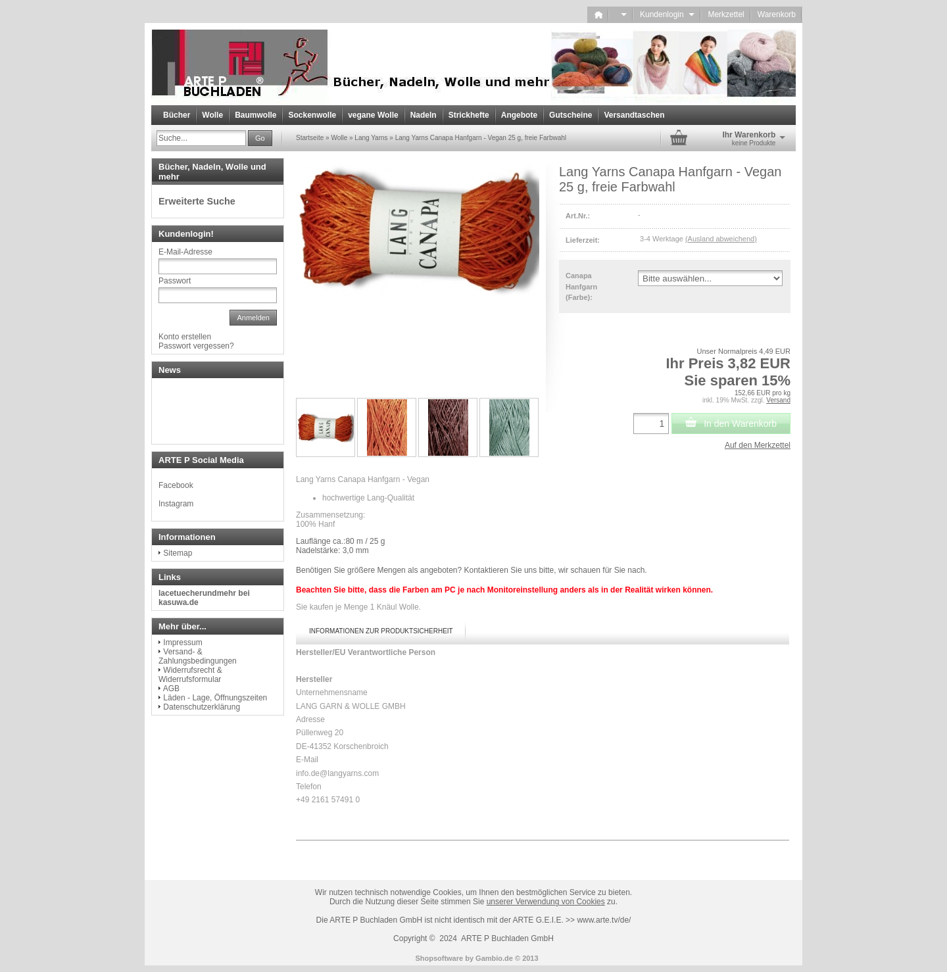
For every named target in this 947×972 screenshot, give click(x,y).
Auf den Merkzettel (757, 445)
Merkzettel (726, 14)
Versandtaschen (634, 115)
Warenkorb (777, 14)
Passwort (174, 280)
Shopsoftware (439, 958)
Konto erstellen (184, 336)
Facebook (175, 485)
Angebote (519, 115)
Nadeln (423, 115)
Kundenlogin (667, 14)
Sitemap (177, 553)
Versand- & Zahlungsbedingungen (197, 656)
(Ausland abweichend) (721, 239)
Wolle (212, 115)
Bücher (176, 115)
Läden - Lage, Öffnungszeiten (215, 697)
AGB (171, 688)
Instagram (175, 503)
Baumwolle (255, 115)
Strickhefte (469, 115)
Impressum (182, 642)
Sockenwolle (312, 115)
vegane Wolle (373, 115)
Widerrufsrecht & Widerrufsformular (190, 675)
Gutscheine (570, 115)
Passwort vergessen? (196, 346)
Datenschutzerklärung (201, 707)
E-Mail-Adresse (185, 251)
